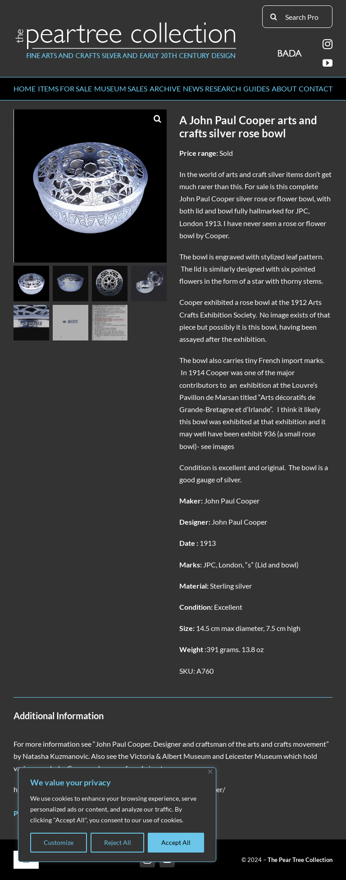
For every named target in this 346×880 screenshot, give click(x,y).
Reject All (117, 842)
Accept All (176, 842)
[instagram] (327, 44)
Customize (58, 842)
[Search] (273, 16)
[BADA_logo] (290, 50)
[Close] (210, 772)
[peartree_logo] (126, 24)
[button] (158, 118)
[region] (117, 814)
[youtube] (327, 63)
